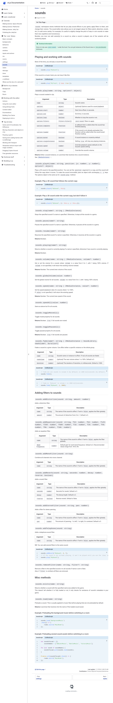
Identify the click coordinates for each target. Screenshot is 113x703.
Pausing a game (8, 135)
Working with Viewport (10, 143)
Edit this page (39, 668)
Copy (4, 91)
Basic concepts (7, 39)
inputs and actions (8, 53)
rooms (5, 59)
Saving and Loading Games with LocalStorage (13, 139)
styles (4, 68)
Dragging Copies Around (10, 150)
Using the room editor (9, 104)
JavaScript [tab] (39, 66)
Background (6, 89)
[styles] (90, 675)
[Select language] (88, 2)
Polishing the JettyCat (9, 32)
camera (5, 48)
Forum (68, 3)
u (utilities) (6, 79)
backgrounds (7, 42)
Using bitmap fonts (9, 107)
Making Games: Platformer (11, 27)
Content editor (7, 109)
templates (6, 76)
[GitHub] (92, 2)
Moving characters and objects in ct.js (13, 131)
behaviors (6, 45)
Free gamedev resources (10, 153)
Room (4, 94)
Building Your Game (9, 115)
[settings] (53, 675)
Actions (5, 101)
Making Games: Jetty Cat (10, 29)
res (4, 56)
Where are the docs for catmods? (13, 82)
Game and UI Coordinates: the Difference (12, 126)
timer (4, 73)
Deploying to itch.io (9, 118)
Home (42, 3)
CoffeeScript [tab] (49, 66)
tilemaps (5, 70)
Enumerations (7, 112)
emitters (5, 50)
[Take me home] (13, 3)
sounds (5, 65)
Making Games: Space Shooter (12, 24)
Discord (60, 3)
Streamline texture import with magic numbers (12, 147)
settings (5, 62)
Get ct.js (50, 3)
